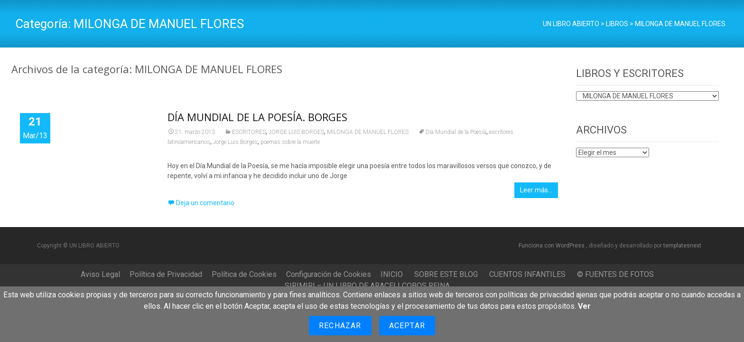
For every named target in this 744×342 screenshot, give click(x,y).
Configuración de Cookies (328, 274)
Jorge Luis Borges (235, 142)
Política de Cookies (244, 274)
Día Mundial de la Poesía (456, 132)
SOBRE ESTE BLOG (446, 274)
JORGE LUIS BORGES (296, 132)
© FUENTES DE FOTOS (615, 274)
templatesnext (682, 245)
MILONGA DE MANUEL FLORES (368, 132)
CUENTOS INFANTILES (527, 274)
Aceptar (407, 325)
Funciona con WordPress (552, 245)
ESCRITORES (249, 132)
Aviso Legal (100, 274)
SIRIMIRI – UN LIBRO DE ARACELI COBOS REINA (367, 285)
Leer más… (536, 190)
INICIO (392, 274)
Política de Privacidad (166, 274)
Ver (584, 306)
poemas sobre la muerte (290, 142)
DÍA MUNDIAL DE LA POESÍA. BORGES (257, 117)
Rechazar (340, 325)
